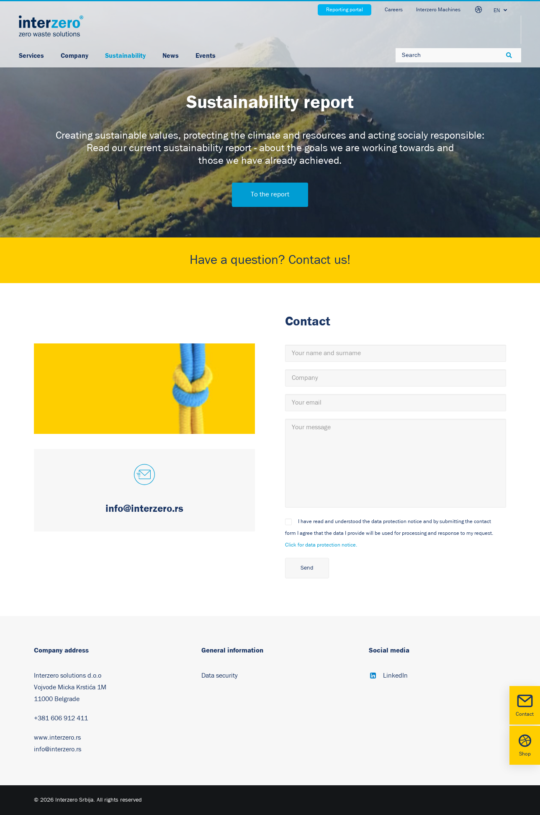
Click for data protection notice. (321, 545)
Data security (219, 675)
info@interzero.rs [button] (144, 508)
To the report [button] (270, 194)
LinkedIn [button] (395, 675)
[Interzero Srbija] (51, 25)
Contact (525, 704)
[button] (144, 475)
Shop (525, 744)
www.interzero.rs (57, 737)
